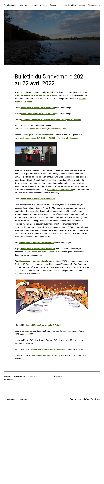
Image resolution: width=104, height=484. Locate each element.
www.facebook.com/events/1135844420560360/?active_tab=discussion (47, 138)
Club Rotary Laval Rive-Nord (16, 5)
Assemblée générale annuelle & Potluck (43, 325)
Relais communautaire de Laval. (40, 252)
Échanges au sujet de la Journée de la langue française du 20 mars (51, 119)
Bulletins (26, 377)
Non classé (34, 377)
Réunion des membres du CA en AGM (38, 113)
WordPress (95, 399)
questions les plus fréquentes (60, 189)
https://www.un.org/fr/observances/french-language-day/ (41, 129)
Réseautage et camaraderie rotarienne (38, 108)
